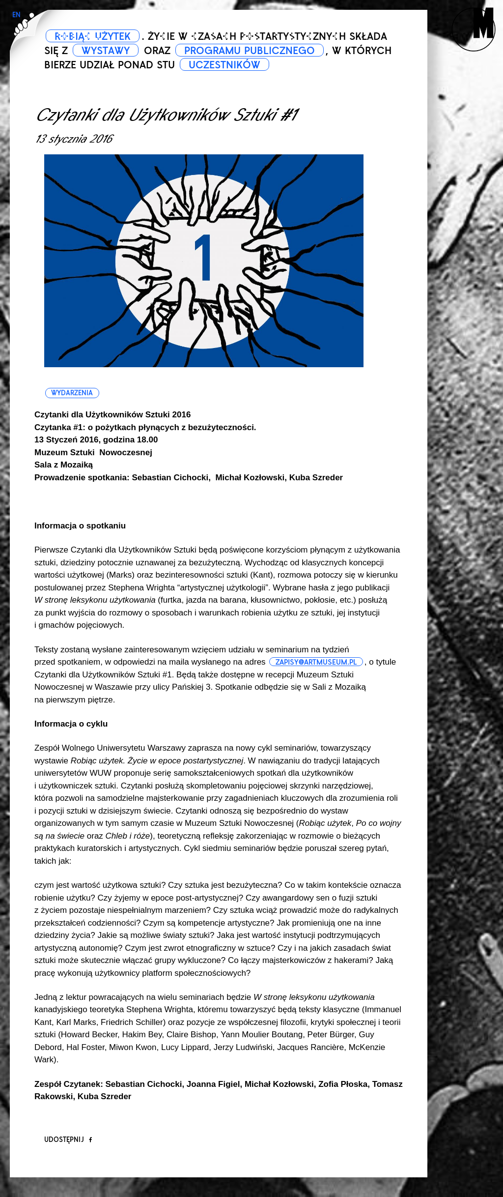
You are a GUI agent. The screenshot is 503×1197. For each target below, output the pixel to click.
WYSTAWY (106, 51)
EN (16, 15)
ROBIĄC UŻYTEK (93, 36)
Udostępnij (68, 1140)
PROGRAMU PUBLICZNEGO (249, 51)
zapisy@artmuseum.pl (316, 662)
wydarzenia (72, 393)
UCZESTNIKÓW (224, 65)
